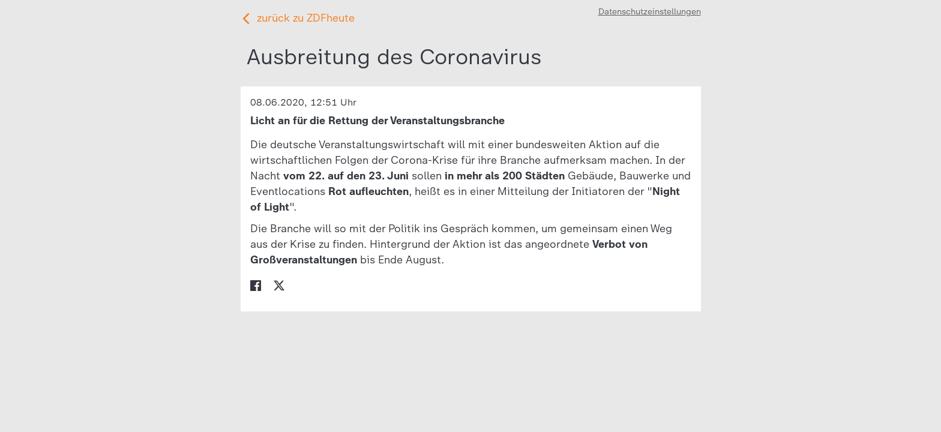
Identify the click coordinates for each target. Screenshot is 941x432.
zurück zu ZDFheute (306, 18)
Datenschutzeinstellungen (649, 11)
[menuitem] (255, 284)
